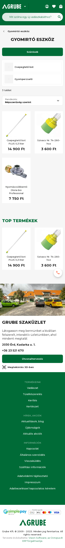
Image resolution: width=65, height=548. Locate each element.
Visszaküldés (32, 461)
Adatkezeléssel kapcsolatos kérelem (32, 488)
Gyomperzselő (23, 79)
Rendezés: (11, 99)
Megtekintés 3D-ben (18, 367)
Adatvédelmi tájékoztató (32, 476)
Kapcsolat (32, 448)
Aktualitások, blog (32, 421)
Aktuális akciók (32, 433)
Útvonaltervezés (32, 358)
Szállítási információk (32, 467)
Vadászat (32, 387)
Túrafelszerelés (32, 394)
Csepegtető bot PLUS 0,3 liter (16, 142)
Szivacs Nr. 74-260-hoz (48, 142)
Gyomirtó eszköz (18, 31)
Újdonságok (32, 427)
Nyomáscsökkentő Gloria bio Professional (16, 189)
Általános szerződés (32, 454)
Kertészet (32, 406)
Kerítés (32, 400)
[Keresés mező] (32, 17)
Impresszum (32, 482)
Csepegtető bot (24, 67)
